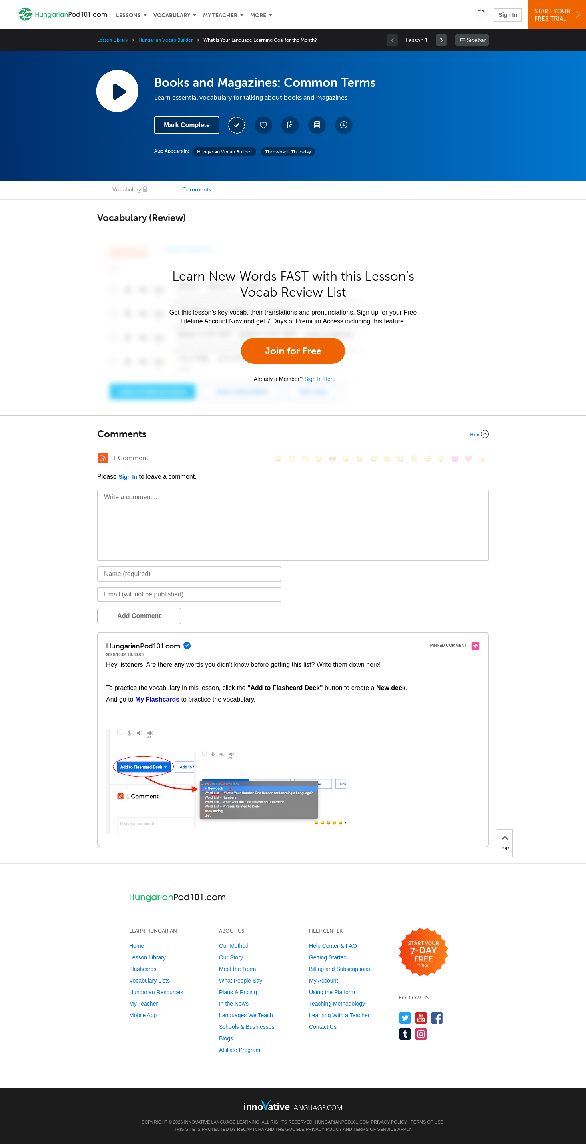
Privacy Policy (389, 1122)
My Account (323, 980)
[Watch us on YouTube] (421, 1018)
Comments (196, 189)
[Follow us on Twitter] (405, 1018)
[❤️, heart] (468, 459)
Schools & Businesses (247, 1027)
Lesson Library (112, 40)
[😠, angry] (346, 459)
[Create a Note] (290, 125)
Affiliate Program (239, 1050)
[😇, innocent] (414, 459)
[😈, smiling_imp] (455, 459)
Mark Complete (187, 125)
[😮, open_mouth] (441, 459)
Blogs (226, 1038)
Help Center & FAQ (333, 946)
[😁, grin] (305, 459)
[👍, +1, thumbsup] (482, 459)
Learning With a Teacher (339, 1015)
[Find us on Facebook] (437, 1018)
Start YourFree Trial (558, 15)
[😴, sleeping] (428, 459)
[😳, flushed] (292, 459)
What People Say (240, 980)
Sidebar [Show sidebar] (476, 40)
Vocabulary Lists (149, 980)
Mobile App (143, 1015)
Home (136, 946)
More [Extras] (258, 15)
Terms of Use (427, 1122)
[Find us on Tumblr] (405, 1034)
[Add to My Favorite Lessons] (263, 125)
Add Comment (139, 615)
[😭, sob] (400, 459)
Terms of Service (375, 1129)
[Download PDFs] (317, 125)
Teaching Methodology (337, 1004)
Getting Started (328, 957)
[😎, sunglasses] (332, 459)
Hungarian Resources (156, 992)
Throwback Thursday (288, 152)
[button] (481, 14)
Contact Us (323, 1027)
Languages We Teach (246, 1015)
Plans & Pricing (238, 992)
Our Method (234, 946)
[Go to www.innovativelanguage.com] (293, 1105)
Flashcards (142, 969)
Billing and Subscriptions (339, 969)
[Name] (189, 574)
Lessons (128, 15)
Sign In (507, 15)
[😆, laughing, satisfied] (360, 459)
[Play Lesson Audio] (117, 91)
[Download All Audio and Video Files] (344, 125)
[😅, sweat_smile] (373, 459)
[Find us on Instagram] (421, 1034)
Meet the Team (237, 969)
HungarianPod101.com (342, 1122)
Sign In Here (319, 379)
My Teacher (220, 15)
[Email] (189, 594)
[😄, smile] (278, 459)
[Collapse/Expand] (293, 434)
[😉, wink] (387, 459)
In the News (234, 1004)
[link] (441, 40)
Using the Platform (332, 992)
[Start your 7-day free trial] (423, 952)
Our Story (231, 957)
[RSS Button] (103, 458)
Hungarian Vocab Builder (165, 40)
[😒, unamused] (319, 459)
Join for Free (293, 351)
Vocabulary (171, 15)
